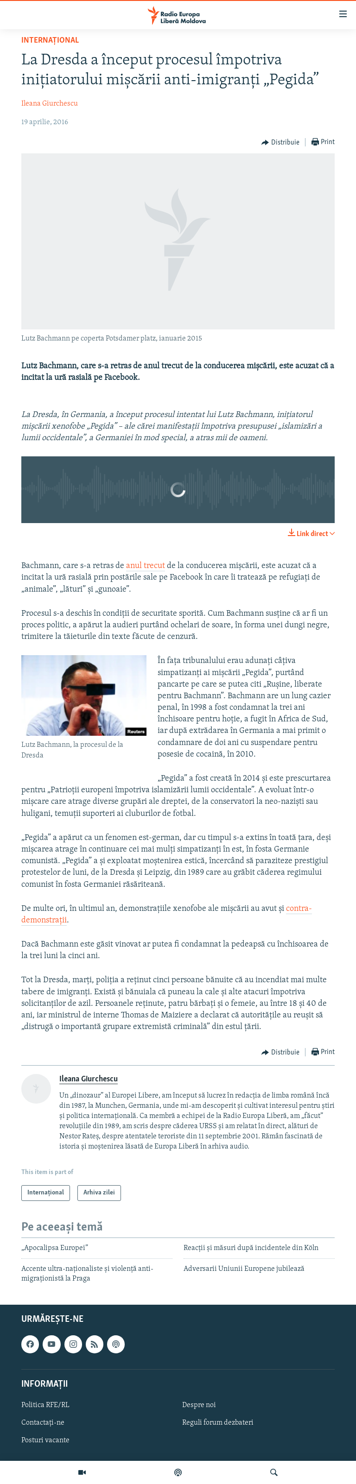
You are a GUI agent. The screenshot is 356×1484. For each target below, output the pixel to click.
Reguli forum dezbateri (218, 1423)
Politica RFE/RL (45, 1405)
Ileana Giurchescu (49, 103)
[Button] (280, 143)
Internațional (50, 40)
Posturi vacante (45, 1440)
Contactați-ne (42, 1423)
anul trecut (145, 566)
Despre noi (199, 1405)
